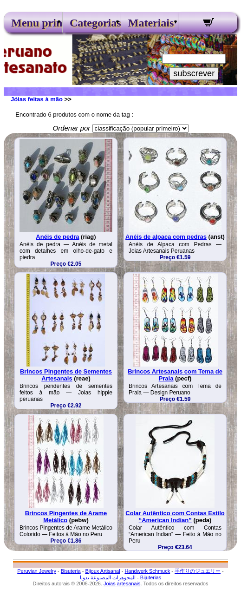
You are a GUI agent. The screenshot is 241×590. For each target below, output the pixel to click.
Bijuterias (150, 577)
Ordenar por (71, 128)
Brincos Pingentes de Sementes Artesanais (66, 375)
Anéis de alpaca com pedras (166, 236)
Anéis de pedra (57, 236)
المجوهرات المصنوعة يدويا (108, 577)
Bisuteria (71, 571)
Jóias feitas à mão (37, 99)
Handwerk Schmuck (147, 571)
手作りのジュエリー (198, 571)
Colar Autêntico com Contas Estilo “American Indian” (174, 517)
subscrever (194, 73)
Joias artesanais (122, 583)
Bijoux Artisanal (102, 571)
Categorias (91, 23)
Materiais (150, 23)
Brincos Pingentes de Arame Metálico (66, 517)
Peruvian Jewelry (36, 571)
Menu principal (33, 23)
